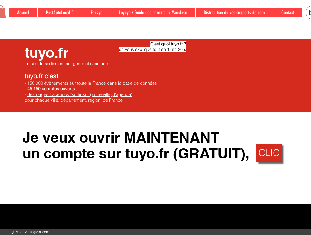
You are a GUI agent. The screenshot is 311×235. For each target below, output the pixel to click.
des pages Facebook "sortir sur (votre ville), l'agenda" (79, 94)
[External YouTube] (242, 75)
